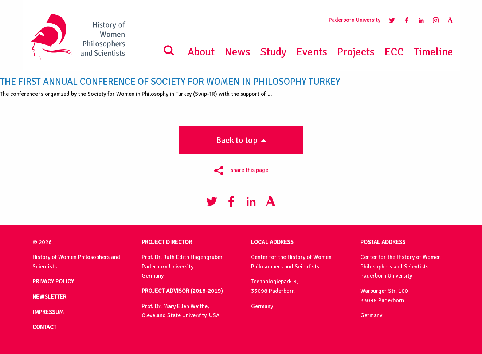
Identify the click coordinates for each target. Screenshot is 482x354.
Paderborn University (354, 20)
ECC (394, 52)
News (237, 52)
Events (311, 52)
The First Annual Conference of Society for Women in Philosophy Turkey (170, 82)
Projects (356, 52)
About (201, 52)
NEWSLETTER (49, 296)
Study (273, 52)
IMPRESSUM (48, 312)
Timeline (433, 52)
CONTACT (44, 327)
